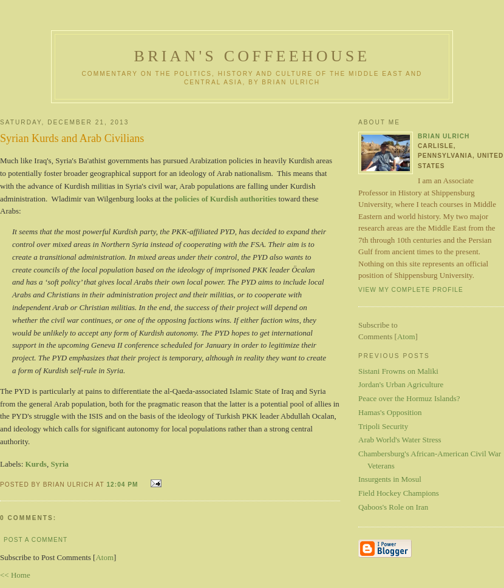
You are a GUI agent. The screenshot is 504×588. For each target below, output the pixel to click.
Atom (104, 557)
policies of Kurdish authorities (225, 198)
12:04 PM (123, 484)
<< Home (15, 575)
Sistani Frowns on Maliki (398, 371)
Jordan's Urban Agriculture (400, 384)
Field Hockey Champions (398, 493)
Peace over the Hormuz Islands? (409, 398)
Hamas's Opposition (390, 412)
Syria (59, 463)
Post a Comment (35, 539)
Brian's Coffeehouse (252, 56)
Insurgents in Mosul (389, 479)
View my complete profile (410, 289)
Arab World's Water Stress (399, 439)
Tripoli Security (383, 426)
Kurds (36, 463)
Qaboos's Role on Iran (393, 507)
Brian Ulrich (443, 136)
